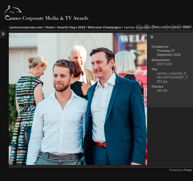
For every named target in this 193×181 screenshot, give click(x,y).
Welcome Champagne (104, 27)
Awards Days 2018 (71, 27)
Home (50, 27)
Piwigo (188, 169)
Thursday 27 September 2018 (168, 53)
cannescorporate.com (26, 27)
